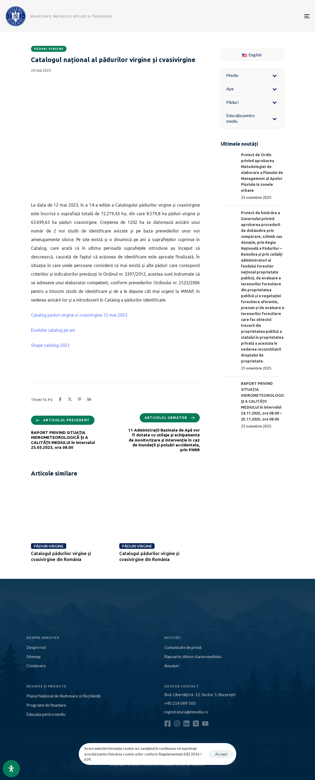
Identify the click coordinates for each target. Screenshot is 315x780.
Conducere (36, 665)
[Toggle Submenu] (274, 75)
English (252, 54)
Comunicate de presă (182, 647)
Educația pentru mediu (45, 714)
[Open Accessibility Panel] (11, 768)
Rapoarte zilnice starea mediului (192, 656)
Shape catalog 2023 (50, 345)
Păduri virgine (49, 48)
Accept (221, 754)
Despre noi (36, 647)
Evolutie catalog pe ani (53, 330)
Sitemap (33, 656)
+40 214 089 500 (180, 703)
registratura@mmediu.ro (186, 711)
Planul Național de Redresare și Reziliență (63, 695)
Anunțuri (171, 665)
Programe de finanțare (46, 705)
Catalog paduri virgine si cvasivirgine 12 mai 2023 (79, 315)
